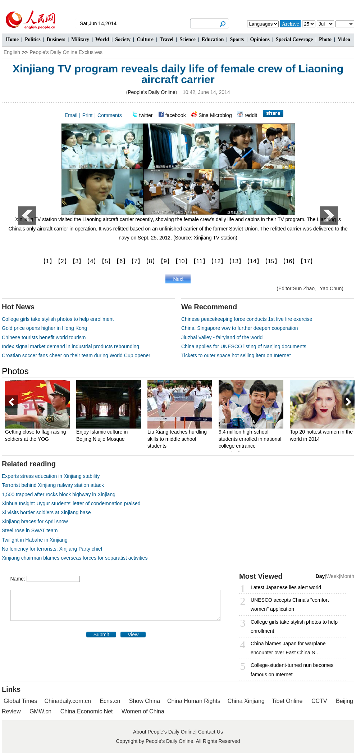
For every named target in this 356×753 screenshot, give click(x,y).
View (133, 634)
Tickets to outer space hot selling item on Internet (236, 355)
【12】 (217, 261)
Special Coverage (294, 39)
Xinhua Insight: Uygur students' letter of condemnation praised (71, 503)
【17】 (307, 261)
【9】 (165, 261)
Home (12, 39)
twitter (145, 115)
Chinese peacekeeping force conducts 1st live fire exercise (246, 319)
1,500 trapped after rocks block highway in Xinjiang (58, 494)
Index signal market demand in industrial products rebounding (70, 346)
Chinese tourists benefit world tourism (44, 337)
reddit (251, 115)
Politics (33, 39)
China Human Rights (193, 701)
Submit (101, 634)
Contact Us (210, 732)
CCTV (319, 701)
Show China (144, 701)
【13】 (235, 261)
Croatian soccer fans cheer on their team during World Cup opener (76, 355)
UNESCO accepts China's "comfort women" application (290, 604)
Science (187, 39)
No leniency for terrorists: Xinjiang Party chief (52, 549)
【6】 (121, 261)
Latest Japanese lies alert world (286, 587)
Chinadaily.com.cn (67, 701)
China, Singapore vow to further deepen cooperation (239, 328)
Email (71, 115)
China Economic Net (86, 711)
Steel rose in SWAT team (30, 530)
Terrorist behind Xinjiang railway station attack (53, 485)
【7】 (135, 261)
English (12, 52)
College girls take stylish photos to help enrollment (58, 319)
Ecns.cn (110, 701)
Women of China (143, 711)
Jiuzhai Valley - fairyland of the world (222, 337)
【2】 (62, 261)
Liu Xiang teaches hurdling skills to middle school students (177, 439)
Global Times (20, 701)
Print (87, 115)
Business (56, 39)
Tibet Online (287, 701)
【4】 (91, 261)
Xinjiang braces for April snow (35, 521)
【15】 (271, 261)
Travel (167, 39)
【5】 (106, 261)
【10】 (182, 261)
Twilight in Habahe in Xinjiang (35, 540)
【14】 (253, 261)
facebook (175, 115)
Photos (15, 371)
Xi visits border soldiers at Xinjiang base (46, 512)
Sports (237, 39)
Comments (109, 115)
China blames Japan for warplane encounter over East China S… (288, 648)
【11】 (200, 261)
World (102, 39)
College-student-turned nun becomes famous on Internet (292, 669)
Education (213, 39)
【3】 (77, 261)
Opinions (259, 39)
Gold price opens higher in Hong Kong (44, 328)
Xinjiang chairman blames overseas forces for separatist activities (74, 558)
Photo (325, 39)
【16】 (289, 261)
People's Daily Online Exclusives (65, 52)
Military (80, 39)
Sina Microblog (215, 115)
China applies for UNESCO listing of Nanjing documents (243, 346)
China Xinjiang (246, 701)
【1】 (47, 261)
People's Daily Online (151, 92)
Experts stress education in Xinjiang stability (51, 476)
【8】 (150, 261)
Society (123, 39)
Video (344, 39)
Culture (145, 39)
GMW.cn (41, 711)
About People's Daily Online (164, 732)
